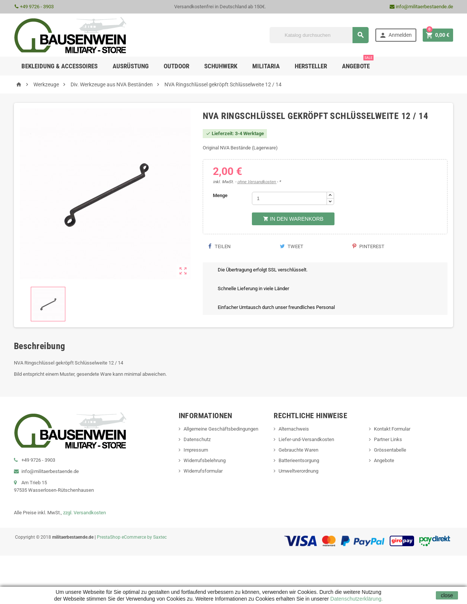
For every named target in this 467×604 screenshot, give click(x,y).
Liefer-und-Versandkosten (306, 439)
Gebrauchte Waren (298, 450)
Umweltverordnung (298, 471)
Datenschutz (197, 439)
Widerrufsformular (203, 471)
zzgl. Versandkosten (84, 512)
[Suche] (319, 35)
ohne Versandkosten (257, 181)
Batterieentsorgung (299, 460)
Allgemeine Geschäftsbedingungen (221, 429)
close (447, 595)
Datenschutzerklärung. (356, 599)
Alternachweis (294, 429)
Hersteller (311, 66)
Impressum (196, 450)
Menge (220, 195)
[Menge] (289, 198)
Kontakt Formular (392, 429)
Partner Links (388, 439)
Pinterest (368, 246)
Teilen (219, 246)
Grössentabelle (390, 450)
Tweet (291, 246)
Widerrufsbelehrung (205, 460)
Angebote (358, 63)
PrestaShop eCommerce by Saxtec (132, 537)
